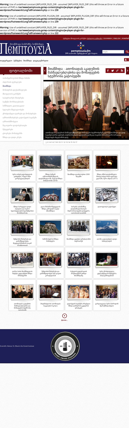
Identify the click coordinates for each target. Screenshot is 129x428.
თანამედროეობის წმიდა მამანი (16, 78)
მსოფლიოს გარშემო (12, 94)
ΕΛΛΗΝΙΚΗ (108, 38)
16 (74, 142)
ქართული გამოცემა (94, 38)
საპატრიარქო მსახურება (13, 98)
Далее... (64, 320)
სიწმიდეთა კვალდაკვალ (13, 105)
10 (60, 142)
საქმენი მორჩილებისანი (13, 101)
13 (67, 142)
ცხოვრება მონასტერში (12, 133)
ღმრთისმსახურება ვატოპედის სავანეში (20, 117)
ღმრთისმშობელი (10, 121)
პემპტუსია (17, 60)
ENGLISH (116, 38)
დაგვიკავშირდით (40, 60)
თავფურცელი (6, 60)
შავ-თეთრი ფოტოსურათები (15, 125)
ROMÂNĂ (125, 38)
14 (69, 142)
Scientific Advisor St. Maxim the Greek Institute (17, 346)
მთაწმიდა (27, 60)
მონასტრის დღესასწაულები (15, 90)
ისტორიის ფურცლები (12, 82)
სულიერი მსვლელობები (13, 109)
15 (71, 142)
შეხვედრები (8, 129)
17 (76, 142)
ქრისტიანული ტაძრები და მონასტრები (19, 113)
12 (64, 142)
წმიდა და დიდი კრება (12, 137)
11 (62, 142)
